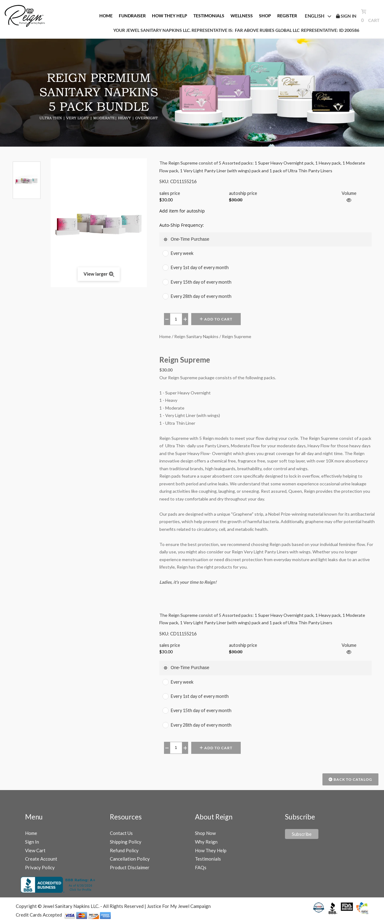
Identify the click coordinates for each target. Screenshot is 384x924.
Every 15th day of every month (201, 282)
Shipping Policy (125, 841)
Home (31, 833)
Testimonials (208, 859)
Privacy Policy (40, 867)
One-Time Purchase (190, 239)
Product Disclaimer (129, 867)
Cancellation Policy (130, 859)
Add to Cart (216, 319)
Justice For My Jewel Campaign (179, 906)
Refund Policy (124, 850)
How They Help (211, 850)
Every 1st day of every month (200, 267)
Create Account (41, 859)
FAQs (200, 867)
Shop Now (205, 833)
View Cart (35, 850)
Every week (182, 253)
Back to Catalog (350, 779)
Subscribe (302, 834)
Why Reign (206, 841)
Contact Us (121, 833)
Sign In (32, 841)
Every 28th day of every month (201, 296)
